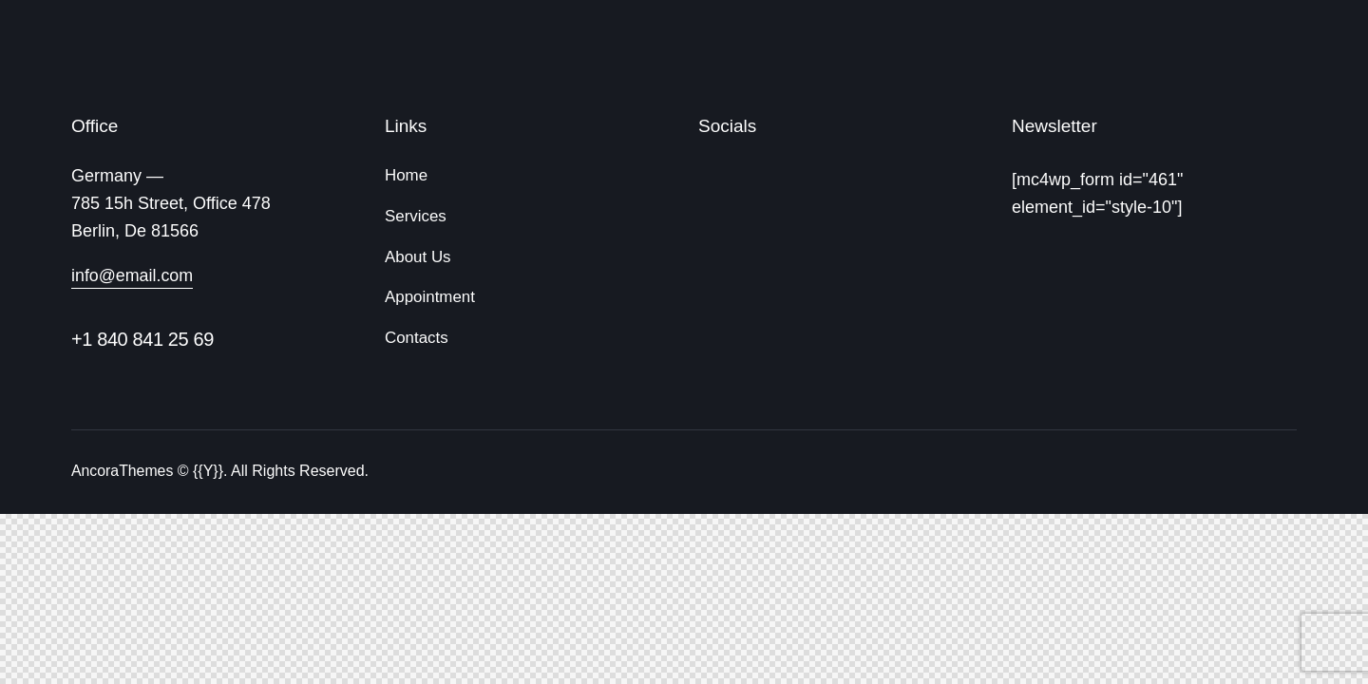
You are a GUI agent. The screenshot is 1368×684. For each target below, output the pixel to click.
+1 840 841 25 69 (142, 339)
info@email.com (132, 275)
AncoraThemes (123, 471)
